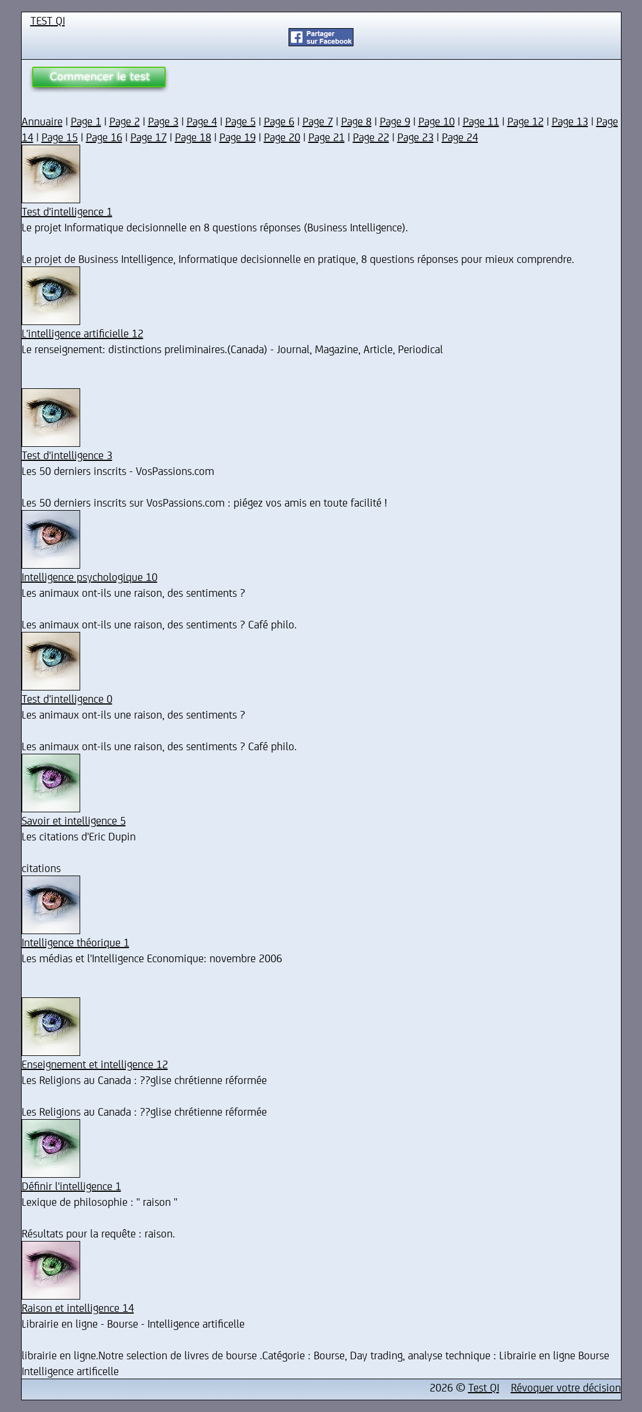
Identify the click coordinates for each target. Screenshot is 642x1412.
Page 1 (86, 121)
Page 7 (318, 121)
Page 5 (240, 121)
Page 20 (282, 137)
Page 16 (104, 137)
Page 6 (279, 121)
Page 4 (202, 121)
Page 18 (193, 137)
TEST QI (47, 20)
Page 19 (237, 137)
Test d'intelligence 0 (67, 698)
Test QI (483, 1387)
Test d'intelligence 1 (67, 211)
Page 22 (371, 137)
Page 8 (356, 121)
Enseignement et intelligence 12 (95, 1064)
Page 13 (570, 121)
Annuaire (42, 121)
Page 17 (149, 137)
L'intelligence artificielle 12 (82, 333)
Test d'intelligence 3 (67, 455)
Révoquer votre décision (566, 1387)
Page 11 (481, 121)
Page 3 (163, 121)
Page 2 (124, 121)
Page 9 (395, 121)
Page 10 (436, 121)
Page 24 (460, 137)
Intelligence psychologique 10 (89, 576)
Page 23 (415, 137)
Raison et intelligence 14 (78, 1307)
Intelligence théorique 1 (75, 942)
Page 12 (525, 121)
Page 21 (326, 137)
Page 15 (60, 137)
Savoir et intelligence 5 (74, 820)
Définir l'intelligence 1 (71, 1186)
